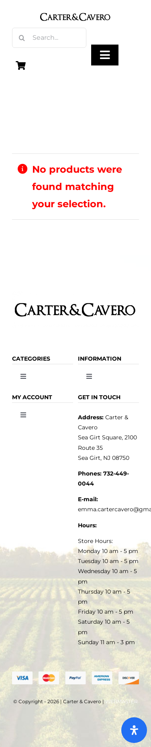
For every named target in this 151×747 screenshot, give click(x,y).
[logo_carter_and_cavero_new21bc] (76, 8)
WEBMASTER (121, 701)
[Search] (22, 38)
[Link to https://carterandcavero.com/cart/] (21, 65)
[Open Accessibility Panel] (134, 730)
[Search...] (49, 38)
